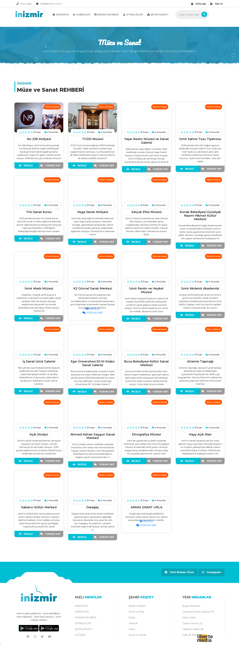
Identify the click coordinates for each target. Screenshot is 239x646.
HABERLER (81, 14)
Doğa (132, 617)
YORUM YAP (51, 165)
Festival (133, 623)
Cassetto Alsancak (192, 629)
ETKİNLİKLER (133, 14)
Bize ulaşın (24, 3)
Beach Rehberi (137, 605)
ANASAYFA (60, 14)
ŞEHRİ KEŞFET (158, 14)
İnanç (132, 629)
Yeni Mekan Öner (179, 572)
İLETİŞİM (80, 634)
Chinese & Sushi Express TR (198, 611)
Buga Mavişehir (191, 605)
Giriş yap (198, 3)
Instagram (211, 572)
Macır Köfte (189, 617)
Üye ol (216, 3)
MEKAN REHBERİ (106, 14)
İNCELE (27, 165)
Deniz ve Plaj (136, 611)
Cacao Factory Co (192, 623)
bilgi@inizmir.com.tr (49, 3)
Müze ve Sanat (137, 634)
